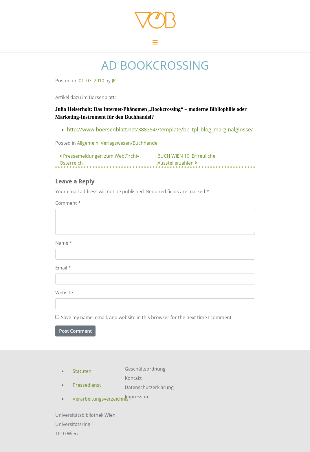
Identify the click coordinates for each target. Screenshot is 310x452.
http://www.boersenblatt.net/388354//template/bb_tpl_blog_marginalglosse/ (160, 129)
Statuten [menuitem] (82, 371)
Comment (68, 203)
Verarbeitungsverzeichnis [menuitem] (94, 399)
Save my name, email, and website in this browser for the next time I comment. (147, 317)
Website (64, 292)
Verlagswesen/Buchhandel (130, 143)
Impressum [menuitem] (137, 396)
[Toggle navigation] (155, 44)
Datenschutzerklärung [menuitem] (149, 387)
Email (63, 268)
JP (114, 80)
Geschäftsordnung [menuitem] (145, 369)
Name (63, 243)
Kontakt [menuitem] (133, 378)
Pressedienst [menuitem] (87, 385)
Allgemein (87, 143)
